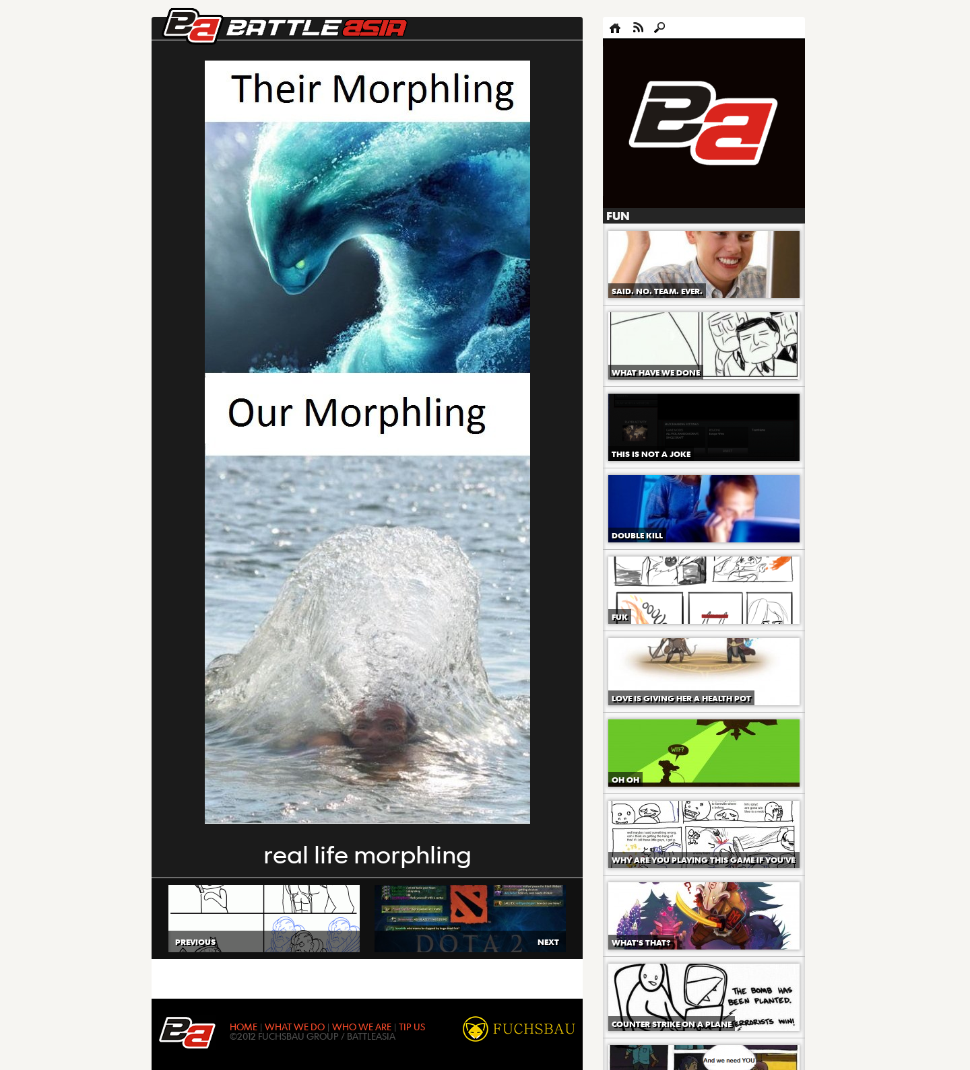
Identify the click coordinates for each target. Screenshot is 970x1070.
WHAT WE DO (295, 1026)
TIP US (412, 1026)
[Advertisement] (704, 124)
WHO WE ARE (361, 1026)
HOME (243, 1026)
